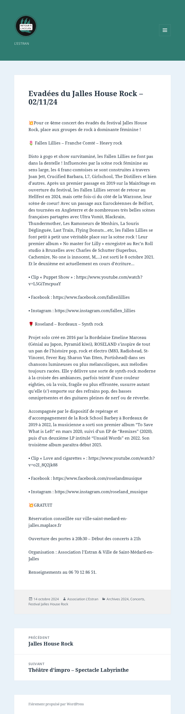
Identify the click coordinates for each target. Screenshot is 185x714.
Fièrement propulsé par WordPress (56, 704)
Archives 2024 (118, 599)
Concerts (137, 599)
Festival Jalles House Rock (48, 604)
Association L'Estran (82, 599)
